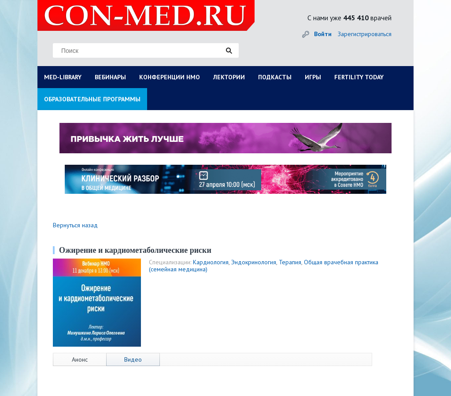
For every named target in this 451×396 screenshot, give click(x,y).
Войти (323, 34)
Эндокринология (253, 262)
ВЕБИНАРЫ (110, 77)
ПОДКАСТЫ (275, 77)
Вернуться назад (75, 225)
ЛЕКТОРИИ (229, 77)
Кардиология (211, 262)
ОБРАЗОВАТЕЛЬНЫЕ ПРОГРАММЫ (92, 99)
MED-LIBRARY (62, 77)
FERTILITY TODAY (359, 77)
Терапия (290, 262)
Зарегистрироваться (365, 34)
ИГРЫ (313, 77)
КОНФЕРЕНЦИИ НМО (169, 77)
